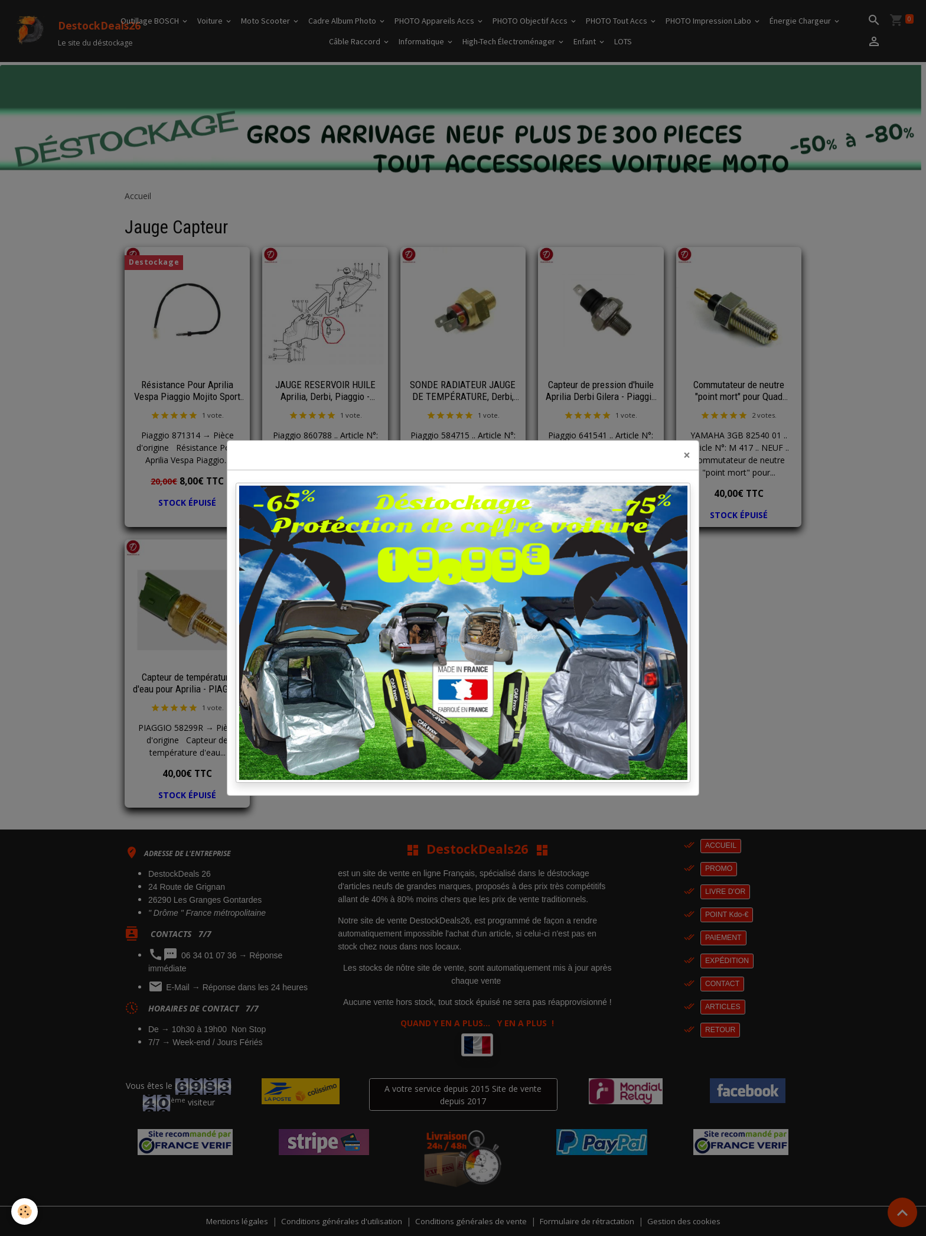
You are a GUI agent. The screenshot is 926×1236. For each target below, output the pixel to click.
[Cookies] (25, 1211)
